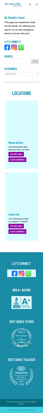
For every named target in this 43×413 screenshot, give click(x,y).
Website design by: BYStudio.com (22, 410)
